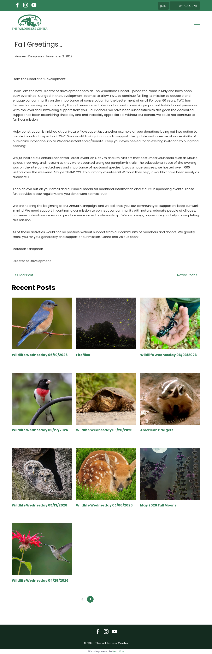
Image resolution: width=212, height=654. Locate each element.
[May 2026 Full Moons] (170, 474)
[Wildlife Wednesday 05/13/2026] (42, 474)
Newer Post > (187, 275)
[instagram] (25, 5)
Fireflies (83, 354)
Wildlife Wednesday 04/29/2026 (40, 580)
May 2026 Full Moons (158, 505)
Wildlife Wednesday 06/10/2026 (40, 354)
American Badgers (156, 430)
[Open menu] (197, 22)
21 (121, 599)
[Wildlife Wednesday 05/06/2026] (106, 474)
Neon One (118, 651)
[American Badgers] (170, 399)
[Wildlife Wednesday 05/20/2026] (106, 399)
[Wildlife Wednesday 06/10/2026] (42, 323)
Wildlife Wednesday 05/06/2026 (104, 505)
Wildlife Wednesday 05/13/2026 (39, 505)
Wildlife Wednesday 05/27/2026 (40, 430)
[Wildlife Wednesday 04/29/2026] (42, 549)
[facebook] (17, 5)
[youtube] (33, 5)
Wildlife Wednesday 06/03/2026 (168, 354)
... (114, 599)
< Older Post (24, 275)
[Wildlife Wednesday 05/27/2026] (42, 399)
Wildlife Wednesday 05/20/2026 (104, 430)
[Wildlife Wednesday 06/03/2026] (170, 323)
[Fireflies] (106, 323)
